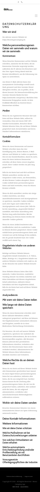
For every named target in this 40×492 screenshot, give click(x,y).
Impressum (29, 476)
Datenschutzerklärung (14, 476)
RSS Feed (16, 487)
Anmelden (24, 487)
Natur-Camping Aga (25, 9)
